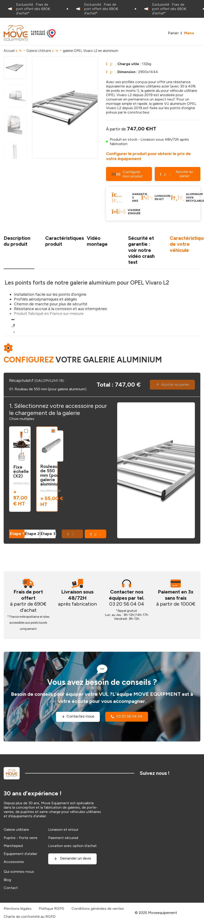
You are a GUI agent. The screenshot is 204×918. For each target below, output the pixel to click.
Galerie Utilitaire (38, 51)
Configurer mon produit (127, 174)
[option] (34, 9)
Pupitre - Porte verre (20, 838)
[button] (95, 534)
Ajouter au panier (176, 173)
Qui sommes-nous (19, 871)
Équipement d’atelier (20, 854)
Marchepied (13, 846)
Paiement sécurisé (63, 838)
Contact (11, 888)
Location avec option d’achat (72, 846)
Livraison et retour (63, 829)
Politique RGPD (51, 908)
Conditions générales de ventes (98, 908)
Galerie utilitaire (16, 829)
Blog (7, 880)
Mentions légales (18, 908)
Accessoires (14, 862)
